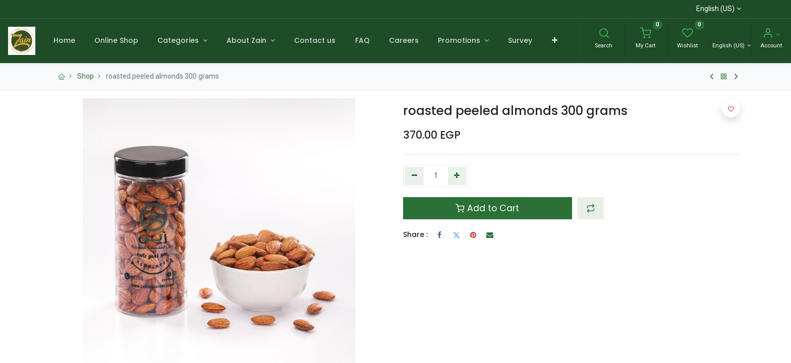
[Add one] (457, 176)
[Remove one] (414, 176)
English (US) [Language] (729, 45)
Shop (85, 76)
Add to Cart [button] (487, 208)
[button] (554, 41)
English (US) (715, 9)
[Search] (603, 34)
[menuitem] (63, 41)
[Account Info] (771, 34)
